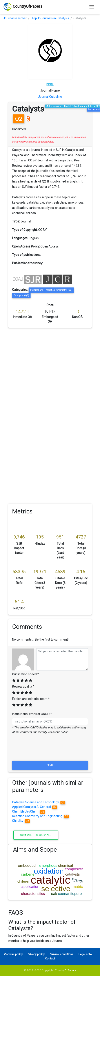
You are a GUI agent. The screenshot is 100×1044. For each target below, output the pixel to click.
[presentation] (50, 749)
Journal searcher (15, 18)
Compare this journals (35, 834)
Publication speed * (25, 674)
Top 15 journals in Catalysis (50, 18)
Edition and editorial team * (31, 699)
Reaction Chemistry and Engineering (40, 816)
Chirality (21, 820)
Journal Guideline (50, 96)
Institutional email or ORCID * (32, 714)
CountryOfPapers (65, 970)
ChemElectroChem (28, 811)
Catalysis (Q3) (21, 295)
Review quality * (23, 686)
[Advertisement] (42, 371)
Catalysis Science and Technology (38, 802)
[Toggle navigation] (92, 6)
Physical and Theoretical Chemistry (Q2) (51, 290)
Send (50, 765)
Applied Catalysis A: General (34, 807)
